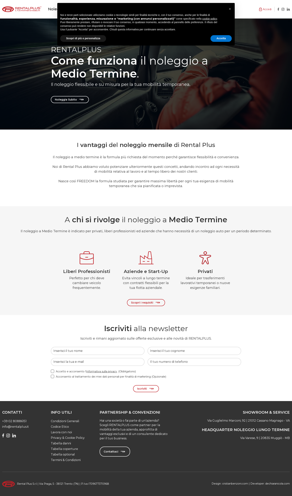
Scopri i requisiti (142, 302)
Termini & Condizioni (66, 460)
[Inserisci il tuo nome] (98, 351)
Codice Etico (60, 426)
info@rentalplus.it (15, 426)
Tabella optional (63, 454)
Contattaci (111, 451)
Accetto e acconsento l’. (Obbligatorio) (96, 371)
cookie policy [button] (209, 18)
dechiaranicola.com (277, 483)
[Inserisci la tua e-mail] (98, 362)
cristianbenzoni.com (235, 483)
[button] (265, 9)
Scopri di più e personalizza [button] (83, 38)
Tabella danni (61, 443)
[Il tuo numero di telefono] (194, 362)
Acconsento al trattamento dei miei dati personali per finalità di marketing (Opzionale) (111, 376)
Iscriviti (142, 388)
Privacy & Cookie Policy (68, 438)
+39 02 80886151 (14, 421)
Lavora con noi (61, 432)
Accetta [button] (221, 38)
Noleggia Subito (66, 99)
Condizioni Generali (65, 421)
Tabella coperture (64, 449)
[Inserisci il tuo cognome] (194, 351)
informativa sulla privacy (101, 371)
